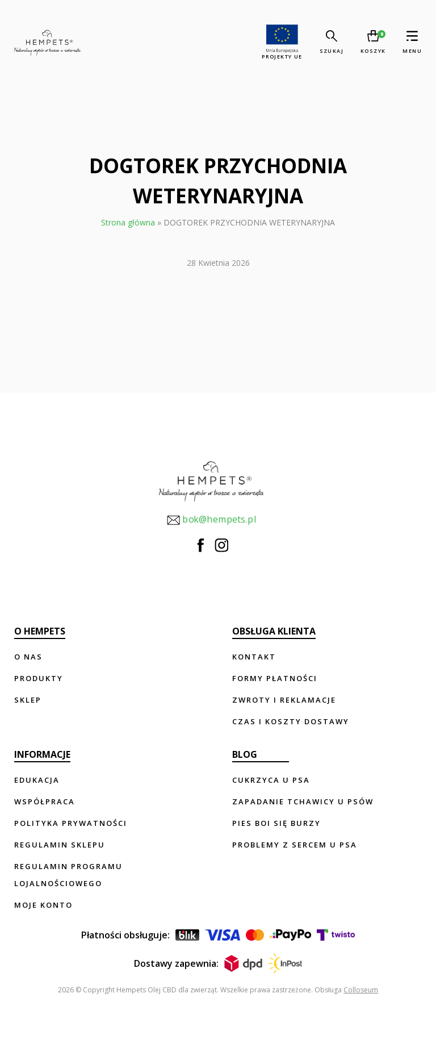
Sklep (27, 700)
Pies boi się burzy (276, 823)
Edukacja (37, 780)
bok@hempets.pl (211, 520)
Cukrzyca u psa (271, 780)
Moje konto (43, 905)
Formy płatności (274, 678)
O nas (28, 657)
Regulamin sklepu (59, 845)
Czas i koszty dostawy (290, 721)
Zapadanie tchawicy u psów (303, 801)
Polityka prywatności (70, 823)
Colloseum (360, 990)
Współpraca (44, 801)
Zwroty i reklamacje (284, 700)
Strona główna (128, 222)
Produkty (38, 678)
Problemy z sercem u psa (294, 845)
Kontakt (254, 657)
